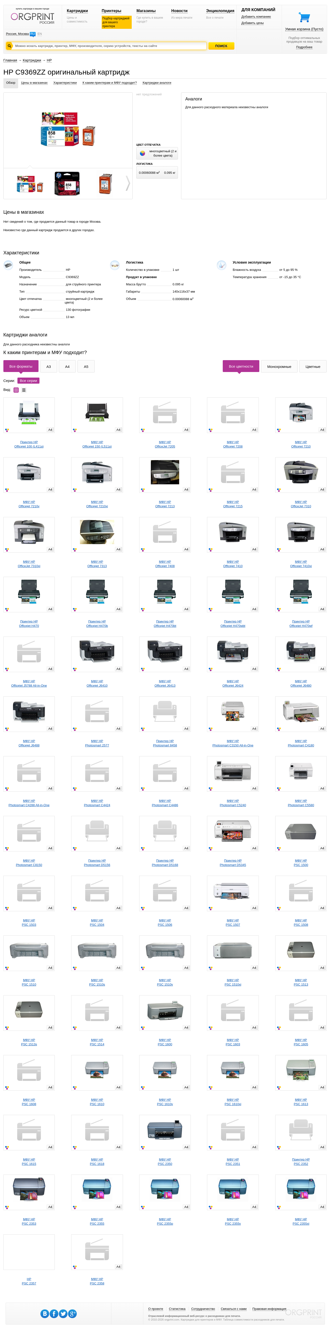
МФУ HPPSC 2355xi (301, 1221)
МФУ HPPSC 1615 (29, 1162)
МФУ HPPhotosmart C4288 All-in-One (28, 803)
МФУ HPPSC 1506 (165, 923)
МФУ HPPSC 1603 (233, 1042)
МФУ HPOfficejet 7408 (165, 564)
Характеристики (65, 82)
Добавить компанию (256, 16)
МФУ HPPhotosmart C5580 (301, 803)
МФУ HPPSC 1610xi (233, 1102)
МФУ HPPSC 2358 (97, 1281)
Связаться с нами (234, 1309)
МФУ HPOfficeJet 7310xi (29, 564)
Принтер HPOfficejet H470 (29, 624)
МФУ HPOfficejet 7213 (165, 504)
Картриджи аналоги (157, 82)
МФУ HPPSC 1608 (29, 1102)
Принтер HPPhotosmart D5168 (165, 863)
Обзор (10, 82)
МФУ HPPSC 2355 (97, 1221)
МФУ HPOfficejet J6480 (301, 683)
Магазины (146, 11)
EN (40, 34)
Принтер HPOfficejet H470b (97, 624)
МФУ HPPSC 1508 (301, 923)
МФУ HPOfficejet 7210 (301, 444)
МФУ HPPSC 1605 (301, 1042)
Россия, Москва (17, 34)
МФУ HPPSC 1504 (97, 923)
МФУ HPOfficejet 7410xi (301, 564)
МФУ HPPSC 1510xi (233, 982)
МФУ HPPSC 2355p (165, 1221)
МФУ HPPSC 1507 (233, 923)
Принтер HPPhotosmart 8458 (165, 743)
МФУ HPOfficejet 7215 (233, 504)
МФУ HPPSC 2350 (165, 1162)
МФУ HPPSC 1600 (165, 1042)
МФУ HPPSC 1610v (165, 1102)
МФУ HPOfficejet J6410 (97, 683)
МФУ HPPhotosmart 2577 (97, 743)
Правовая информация (269, 1309)
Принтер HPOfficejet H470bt (165, 624)
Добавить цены (252, 23)
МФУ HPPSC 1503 (29, 923)
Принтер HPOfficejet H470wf (301, 624)
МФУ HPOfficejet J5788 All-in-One (29, 683)
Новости (179, 11)
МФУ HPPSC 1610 (97, 1102)
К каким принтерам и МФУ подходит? (110, 82)
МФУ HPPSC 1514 (97, 1042)
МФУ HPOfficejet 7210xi (97, 504)
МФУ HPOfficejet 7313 (97, 564)
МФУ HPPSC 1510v (165, 982)
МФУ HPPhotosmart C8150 (29, 863)
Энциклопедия (220, 11)
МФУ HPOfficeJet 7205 (165, 444)
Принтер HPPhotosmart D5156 (97, 863)
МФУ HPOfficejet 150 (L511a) (97, 444)
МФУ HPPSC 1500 (301, 863)
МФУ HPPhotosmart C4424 (97, 803)
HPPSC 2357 (29, 1281)
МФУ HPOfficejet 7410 (233, 564)
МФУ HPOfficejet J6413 (164, 683)
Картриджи (77, 11)
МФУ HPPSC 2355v (233, 1221)
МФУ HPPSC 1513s (29, 1042)
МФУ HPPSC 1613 (301, 1102)
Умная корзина (304, 29)
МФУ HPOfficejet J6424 (233, 683)
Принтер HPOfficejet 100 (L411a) (29, 444)
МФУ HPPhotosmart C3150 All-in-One (232, 743)
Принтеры (111, 11)
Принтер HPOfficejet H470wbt (233, 624)
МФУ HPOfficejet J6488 (29, 743)
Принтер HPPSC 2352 (301, 1162)
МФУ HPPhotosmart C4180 (301, 743)
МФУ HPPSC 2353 (29, 1221)
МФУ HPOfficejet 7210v (29, 504)
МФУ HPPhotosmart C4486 (165, 803)
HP (49, 60)
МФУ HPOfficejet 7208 (233, 444)
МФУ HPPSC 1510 (29, 982)
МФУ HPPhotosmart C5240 (233, 803)
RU (32, 34)
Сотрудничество (203, 1309)
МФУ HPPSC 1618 (97, 1162)
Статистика (177, 1309)
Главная (10, 60)
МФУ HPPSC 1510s (97, 982)
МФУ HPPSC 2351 (233, 1162)
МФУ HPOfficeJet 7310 (301, 504)
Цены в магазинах (34, 82)
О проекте (155, 1309)
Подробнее (304, 47)
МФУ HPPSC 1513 (301, 982)
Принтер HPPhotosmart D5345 (233, 863)
